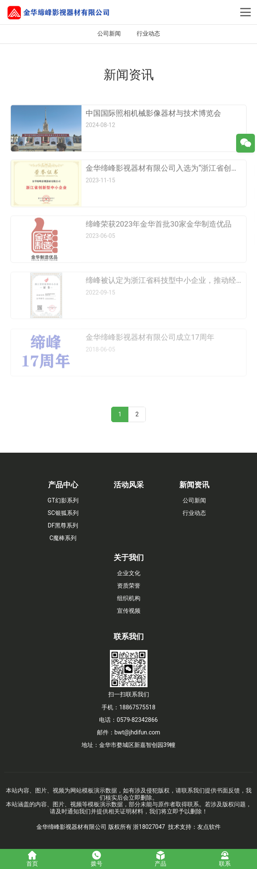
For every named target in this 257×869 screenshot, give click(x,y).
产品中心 (63, 484)
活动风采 (129, 484)
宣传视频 (128, 610)
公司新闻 (109, 33)
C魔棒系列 (62, 538)
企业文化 (128, 573)
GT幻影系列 (63, 500)
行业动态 (148, 33)
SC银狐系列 (63, 513)
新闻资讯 (194, 484)
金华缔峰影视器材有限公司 (71, 826)
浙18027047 (149, 826)
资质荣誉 (128, 585)
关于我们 (129, 557)
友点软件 (209, 826)
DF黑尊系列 (63, 525)
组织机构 (128, 598)
